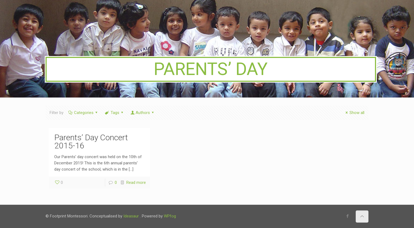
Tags (114, 112)
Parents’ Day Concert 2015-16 (91, 141)
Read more (136, 182)
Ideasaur (131, 216)
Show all (354, 112)
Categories (83, 112)
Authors (143, 112)
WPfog (170, 216)
